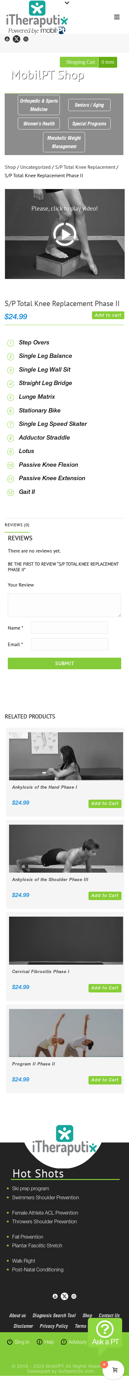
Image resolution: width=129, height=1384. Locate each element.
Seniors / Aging (89, 105)
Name (15, 627)
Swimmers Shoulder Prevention (45, 1198)
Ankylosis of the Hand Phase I (44, 787)
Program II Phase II (33, 1064)
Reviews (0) (17, 525)
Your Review (21, 585)
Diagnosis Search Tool (54, 1315)
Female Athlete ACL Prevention (45, 1213)
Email (15, 644)
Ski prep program (30, 1189)
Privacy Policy (54, 1326)
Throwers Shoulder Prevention (44, 1222)
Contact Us (109, 1315)
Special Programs (89, 123)
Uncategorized (35, 167)
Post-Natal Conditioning (38, 1270)
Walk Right (23, 1261)
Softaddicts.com (76, 1372)
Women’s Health (39, 123)
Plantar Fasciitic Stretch (37, 1246)
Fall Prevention (27, 1237)
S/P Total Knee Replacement (85, 167)
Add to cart (108, 316)
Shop (10, 167)
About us (17, 1315)
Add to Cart (105, 804)
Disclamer (23, 1326)
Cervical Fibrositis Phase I (40, 972)
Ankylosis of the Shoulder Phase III (50, 880)
